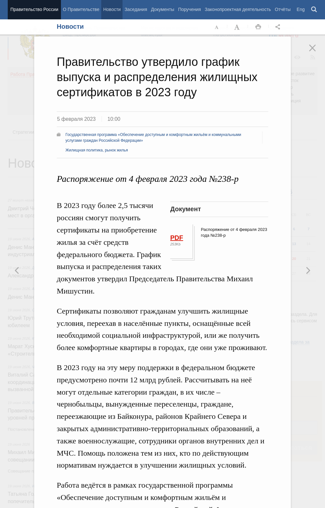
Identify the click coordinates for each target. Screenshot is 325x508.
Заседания (135, 9)
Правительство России (34, 9)
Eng (301, 9)
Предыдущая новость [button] (308, 270)
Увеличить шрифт (237, 27)
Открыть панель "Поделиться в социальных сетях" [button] (279, 27)
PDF (176, 237)
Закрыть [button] (317, 52)
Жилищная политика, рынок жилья (96, 150)
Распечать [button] (258, 27)
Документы (162, 9)
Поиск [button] (314, 9)
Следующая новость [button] (17, 270)
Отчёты (283, 9)
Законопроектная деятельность (238, 9)
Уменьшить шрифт (217, 27)
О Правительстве (81, 9)
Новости (112, 9)
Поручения (189, 9)
